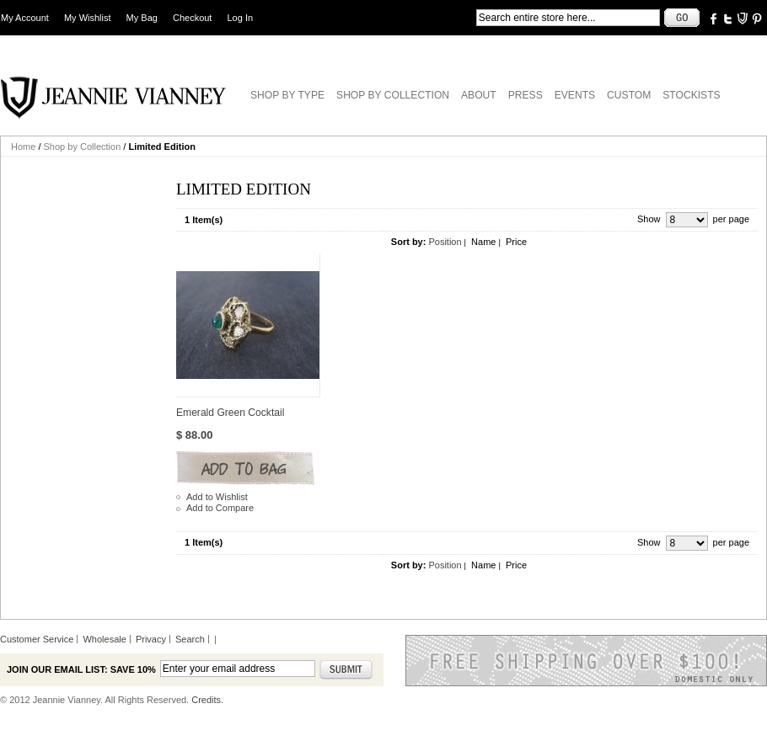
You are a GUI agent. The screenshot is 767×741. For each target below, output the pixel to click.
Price (516, 242)
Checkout (192, 18)
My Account (25, 18)
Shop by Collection (82, 146)
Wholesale (104, 639)
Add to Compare (220, 508)
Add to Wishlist (217, 497)
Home (23, 146)
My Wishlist (87, 18)
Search (190, 639)
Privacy (151, 639)
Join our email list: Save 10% (81, 669)
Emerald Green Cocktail (230, 412)
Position (444, 242)
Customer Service (36, 639)
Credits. (207, 700)
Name (483, 242)
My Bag (142, 18)
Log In (241, 18)
